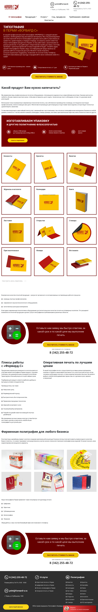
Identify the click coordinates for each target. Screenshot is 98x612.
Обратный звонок (16, 607)
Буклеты (84, 582)
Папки (84, 588)
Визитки (70, 582)
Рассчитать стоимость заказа (49, 77)
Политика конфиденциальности (46, 593)
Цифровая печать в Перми (45, 585)
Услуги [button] (43, 17)
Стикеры (70, 602)
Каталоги (85, 597)
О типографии (15, 17)
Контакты (49, 20)
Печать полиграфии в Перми (46, 588)
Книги (84, 594)
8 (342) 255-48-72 (61, 352)
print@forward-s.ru (15, 591)
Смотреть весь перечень (14, 281)
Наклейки (85, 585)
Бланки (84, 591)
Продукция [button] (30, 17)
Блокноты (70, 585)
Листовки (70, 591)
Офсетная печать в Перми (45, 582)
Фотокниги (70, 599)
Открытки (70, 597)
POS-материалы (87, 602)
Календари (70, 588)
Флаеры (69, 594)
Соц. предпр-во (59, 17)
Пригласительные (87, 599)
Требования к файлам (79, 17)
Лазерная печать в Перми (45, 591)
